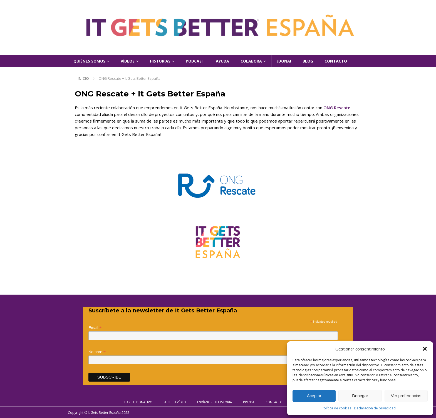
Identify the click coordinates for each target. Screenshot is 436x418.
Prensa (248, 402)
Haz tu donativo (138, 402)
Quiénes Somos (89, 61)
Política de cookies (336, 408)
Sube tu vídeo (175, 402)
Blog (308, 61)
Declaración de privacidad (375, 408)
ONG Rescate (336, 107)
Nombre (97, 352)
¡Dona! (284, 61)
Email (94, 327)
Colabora (251, 61)
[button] (425, 349)
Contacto (335, 61)
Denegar (360, 395)
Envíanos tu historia (214, 402)
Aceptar (314, 395)
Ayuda (222, 61)
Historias (160, 61)
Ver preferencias (406, 395)
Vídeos (128, 61)
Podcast (195, 61)
